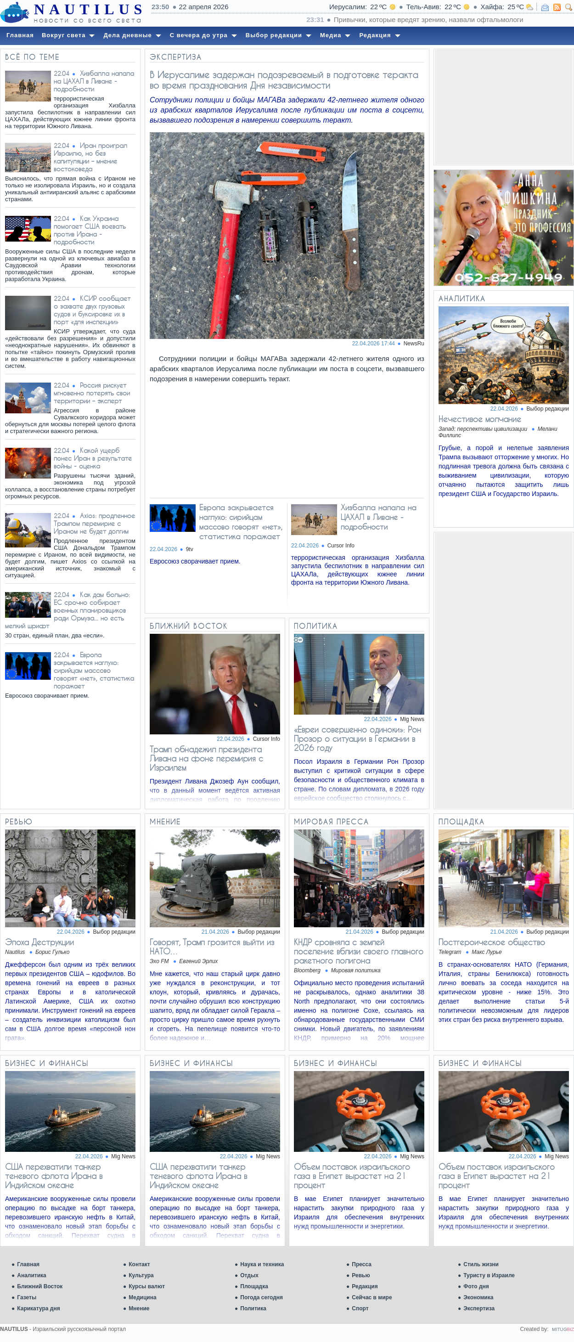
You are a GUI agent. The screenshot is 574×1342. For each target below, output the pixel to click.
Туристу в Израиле (489, 1275)
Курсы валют (147, 1286)
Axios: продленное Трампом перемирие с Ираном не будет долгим (94, 523)
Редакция (364, 1286)
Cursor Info (341, 545)
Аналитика (31, 1275)
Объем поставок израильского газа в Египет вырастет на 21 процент (352, 1176)
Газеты (26, 1297)
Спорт (360, 1308)
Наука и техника (262, 1264)
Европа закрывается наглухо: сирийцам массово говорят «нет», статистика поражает (94, 670)
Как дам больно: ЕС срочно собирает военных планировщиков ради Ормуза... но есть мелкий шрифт (67, 610)
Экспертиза (479, 1308)
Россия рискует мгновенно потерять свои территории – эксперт (92, 393)
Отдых (249, 1275)
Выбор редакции (548, 409)
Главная (28, 1264)
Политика (253, 1308)
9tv (189, 549)
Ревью (361, 1275)
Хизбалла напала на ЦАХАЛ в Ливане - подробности (94, 81)
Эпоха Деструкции (39, 942)
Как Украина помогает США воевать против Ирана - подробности (90, 230)
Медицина (142, 1297)
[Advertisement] (504, 107)
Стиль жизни (481, 1264)
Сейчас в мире (372, 1297)
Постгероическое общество (492, 942)
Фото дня (476, 1286)
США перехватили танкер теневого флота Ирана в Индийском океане (53, 1176)
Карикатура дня (38, 1308)
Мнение (139, 1308)
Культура (141, 1275)
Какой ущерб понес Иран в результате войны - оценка (93, 458)
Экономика (478, 1297)
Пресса (361, 1264)
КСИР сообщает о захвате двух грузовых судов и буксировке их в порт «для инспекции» (92, 310)
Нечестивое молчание (480, 418)
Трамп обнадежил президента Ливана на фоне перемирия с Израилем (206, 758)
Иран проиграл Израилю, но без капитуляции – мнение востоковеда (90, 157)
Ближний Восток (39, 1286)
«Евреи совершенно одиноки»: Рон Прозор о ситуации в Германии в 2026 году (357, 738)
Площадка (254, 1286)
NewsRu (414, 343)
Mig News (412, 719)
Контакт (139, 1264)
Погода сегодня (261, 1297)
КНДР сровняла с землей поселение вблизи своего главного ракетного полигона (358, 951)
